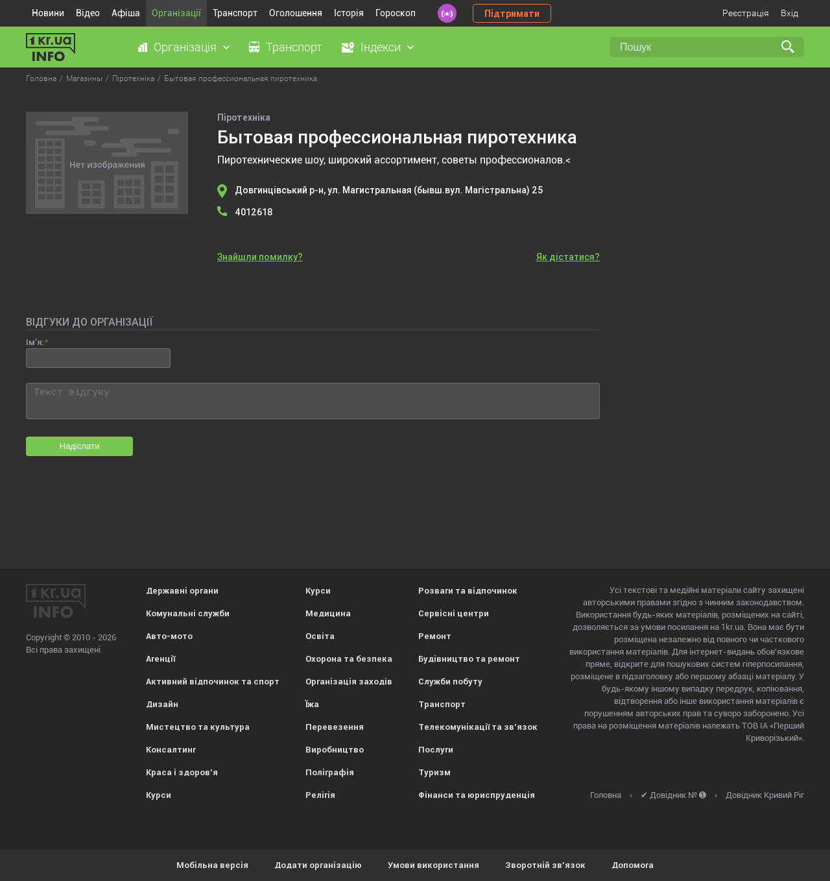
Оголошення (295, 13)
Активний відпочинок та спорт (212, 681)
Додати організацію (318, 865)
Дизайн (162, 704)
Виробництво (334, 749)
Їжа (312, 704)
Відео (88, 13)
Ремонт (434, 636)
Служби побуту (450, 681)
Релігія (320, 795)
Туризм (434, 772)
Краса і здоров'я (182, 772)
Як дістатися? (568, 257)
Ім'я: (34, 342)
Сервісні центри (453, 613)
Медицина (328, 613)
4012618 (254, 212)
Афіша (126, 13)
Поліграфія (329, 772)
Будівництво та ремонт (469, 659)
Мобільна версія (212, 865)
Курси (158, 795)
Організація (185, 47)
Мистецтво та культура (198, 727)
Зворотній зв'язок (545, 865)
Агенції (160, 659)
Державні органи (182, 591)
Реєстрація (745, 13)
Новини (48, 13)
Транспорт (235, 13)
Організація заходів (348, 681)
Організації (176, 13)
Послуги (435, 749)
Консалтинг (171, 749)
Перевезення (334, 727)
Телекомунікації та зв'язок (478, 727)
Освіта (320, 636)
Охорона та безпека (348, 659)
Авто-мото (169, 636)
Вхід (789, 13)
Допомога (632, 865)
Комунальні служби (188, 613)
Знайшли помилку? (260, 257)
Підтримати (512, 13)
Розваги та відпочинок (467, 591)
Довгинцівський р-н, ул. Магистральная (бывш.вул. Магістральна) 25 (389, 190)
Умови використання (433, 865)
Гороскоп (395, 13)
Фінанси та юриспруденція (476, 795)
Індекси (381, 47)
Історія (349, 13)
